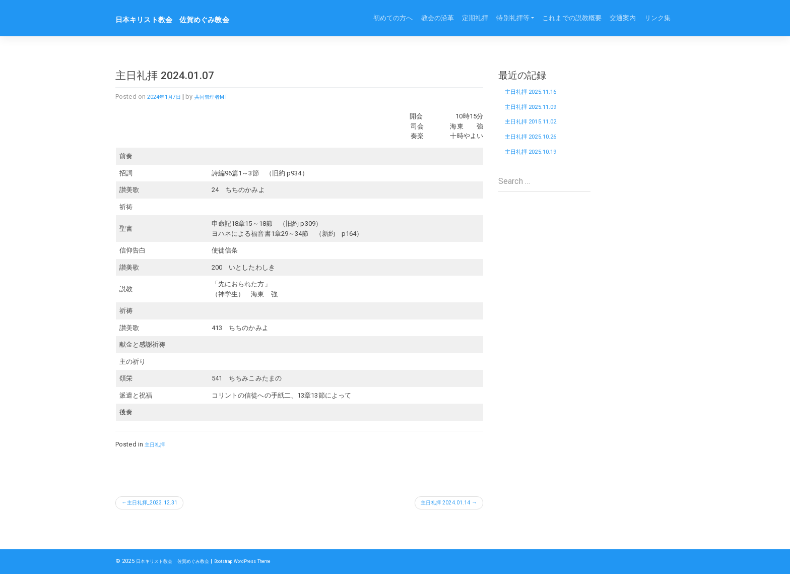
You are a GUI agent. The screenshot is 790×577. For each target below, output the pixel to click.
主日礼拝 (158, 444)
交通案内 (623, 18)
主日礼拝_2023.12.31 (160, 504)
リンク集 (657, 18)
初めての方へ (393, 18)
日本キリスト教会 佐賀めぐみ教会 (188, 19)
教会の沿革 (437, 18)
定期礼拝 (475, 18)
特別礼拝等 (513, 18)
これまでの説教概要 (572, 18)
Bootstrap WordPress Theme (270, 564)
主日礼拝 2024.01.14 (438, 504)
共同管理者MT (223, 96)
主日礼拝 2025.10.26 (539, 150)
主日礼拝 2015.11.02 (539, 131)
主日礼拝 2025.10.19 (539, 169)
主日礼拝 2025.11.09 (539, 113)
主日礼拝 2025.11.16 (539, 94)
